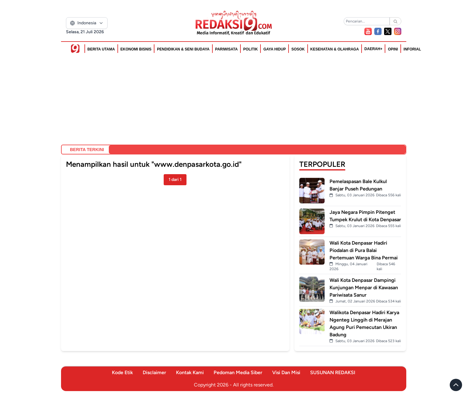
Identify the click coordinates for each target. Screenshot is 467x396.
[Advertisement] (233, 99)
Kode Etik (122, 372)
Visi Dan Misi (286, 372)
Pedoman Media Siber (238, 372)
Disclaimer (154, 372)
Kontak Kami (190, 372)
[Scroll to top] (456, 385)
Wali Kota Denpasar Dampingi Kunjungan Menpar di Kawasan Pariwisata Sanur (364, 287)
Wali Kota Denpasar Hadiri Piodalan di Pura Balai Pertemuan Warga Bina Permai (364, 250)
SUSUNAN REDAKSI (332, 372)
